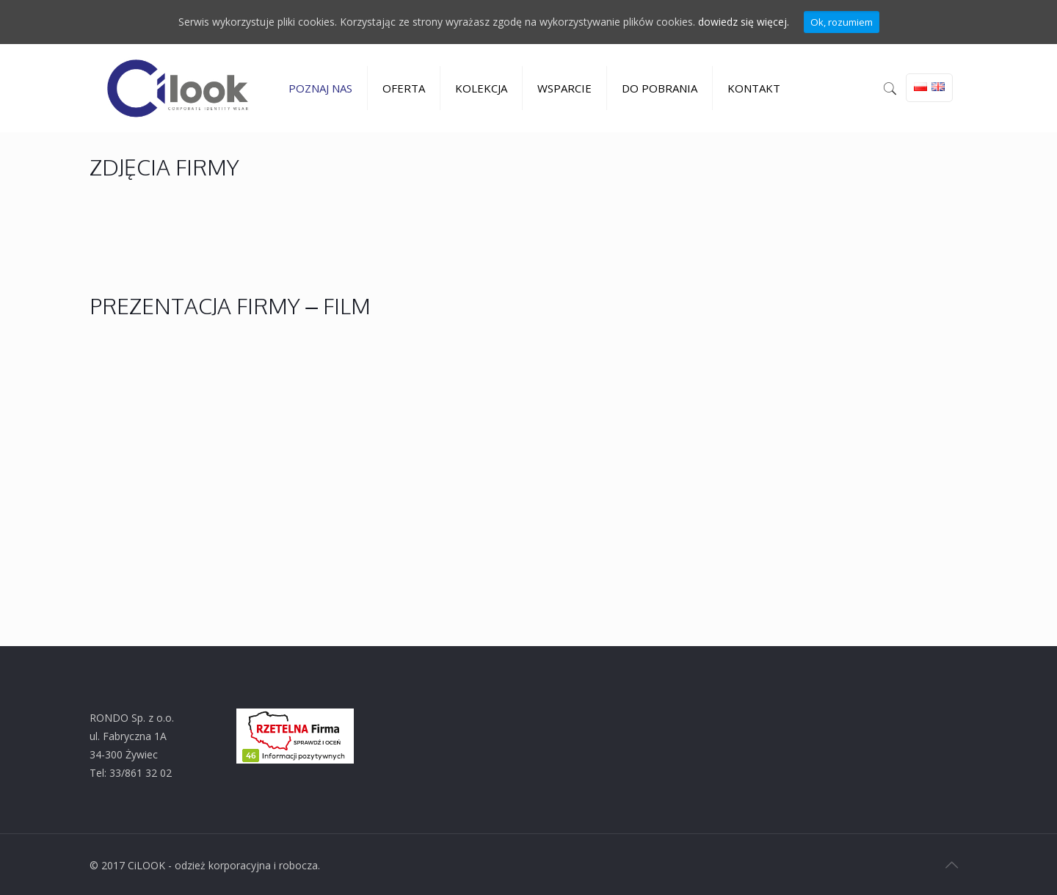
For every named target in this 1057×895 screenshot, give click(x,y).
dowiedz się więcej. (743, 22)
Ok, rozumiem (841, 22)
